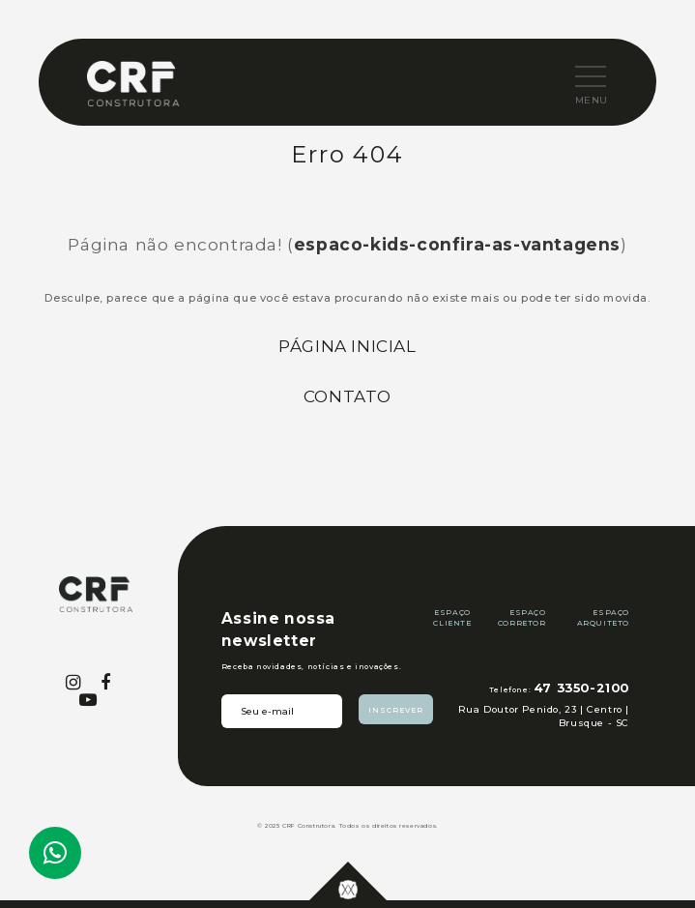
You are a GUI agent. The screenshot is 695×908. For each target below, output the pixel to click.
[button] (575, 77)
